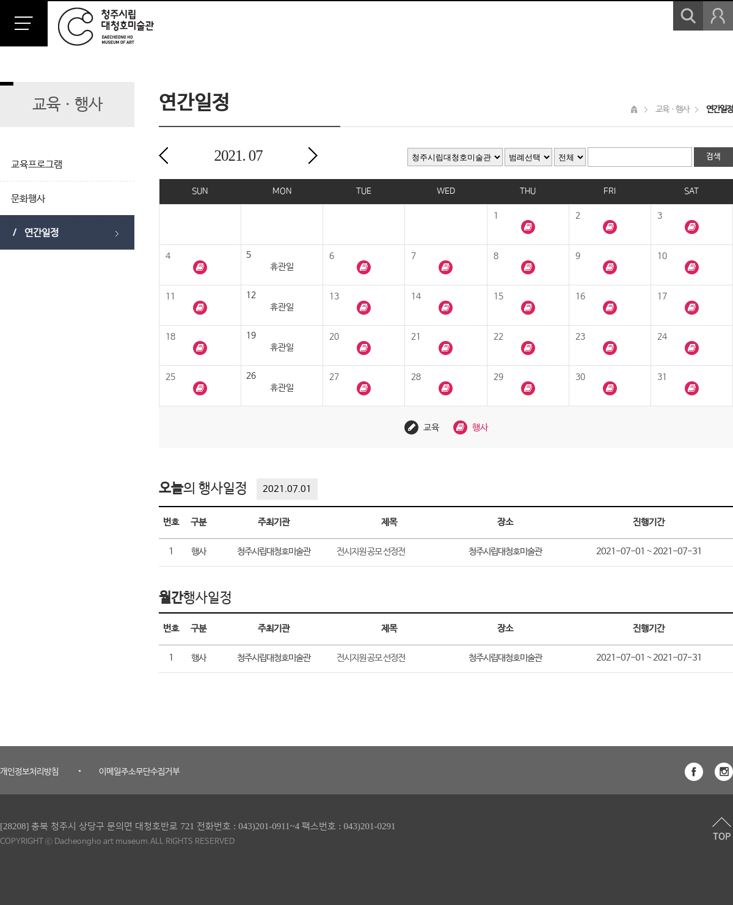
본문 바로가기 (0, 0)
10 (662, 256)
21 (416, 337)
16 (580, 296)
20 (334, 337)
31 (662, 377)
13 (334, 296)
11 (170, 296)
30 (580, 377)
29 (498, 377)
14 (416, 296)
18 (170, 337)
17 (662, 296)
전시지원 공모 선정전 (371, 551)
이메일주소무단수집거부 (139, 772)
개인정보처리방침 (29, 772)
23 (580, 337)
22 (498, 337)
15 (498, 296)
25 (170, 377)
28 (416, 377)
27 (334, 377)
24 (662, 337)
